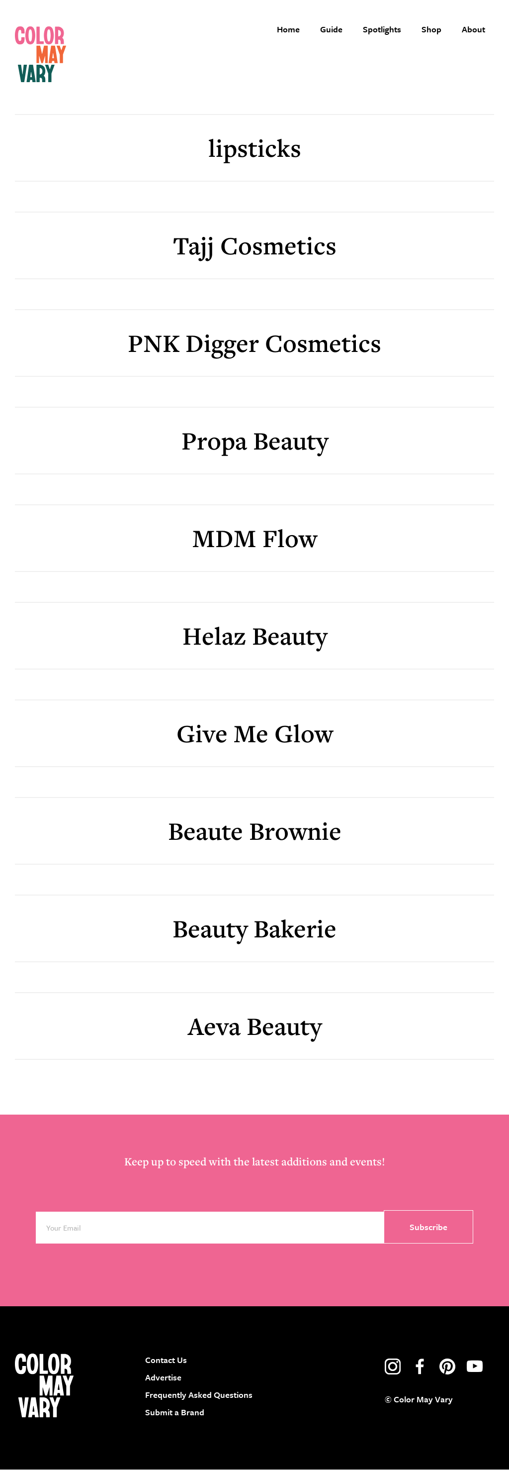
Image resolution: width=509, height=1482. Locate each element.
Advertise (163, 1389)
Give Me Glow (254, 745)
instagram (393, 1378)
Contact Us (166, 1372)
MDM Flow (254, 550)
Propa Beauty (254, 452)
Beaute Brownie (254, 842)
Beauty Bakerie (254, 940)
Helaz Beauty (254, 647)
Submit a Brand (174, 1424)
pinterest (447, 1378)
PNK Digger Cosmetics (254, 355)
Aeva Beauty (255, 1038)
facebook (420, 1378)
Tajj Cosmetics (255, 257)
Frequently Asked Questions (199, 1406)
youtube (475, 1378)
